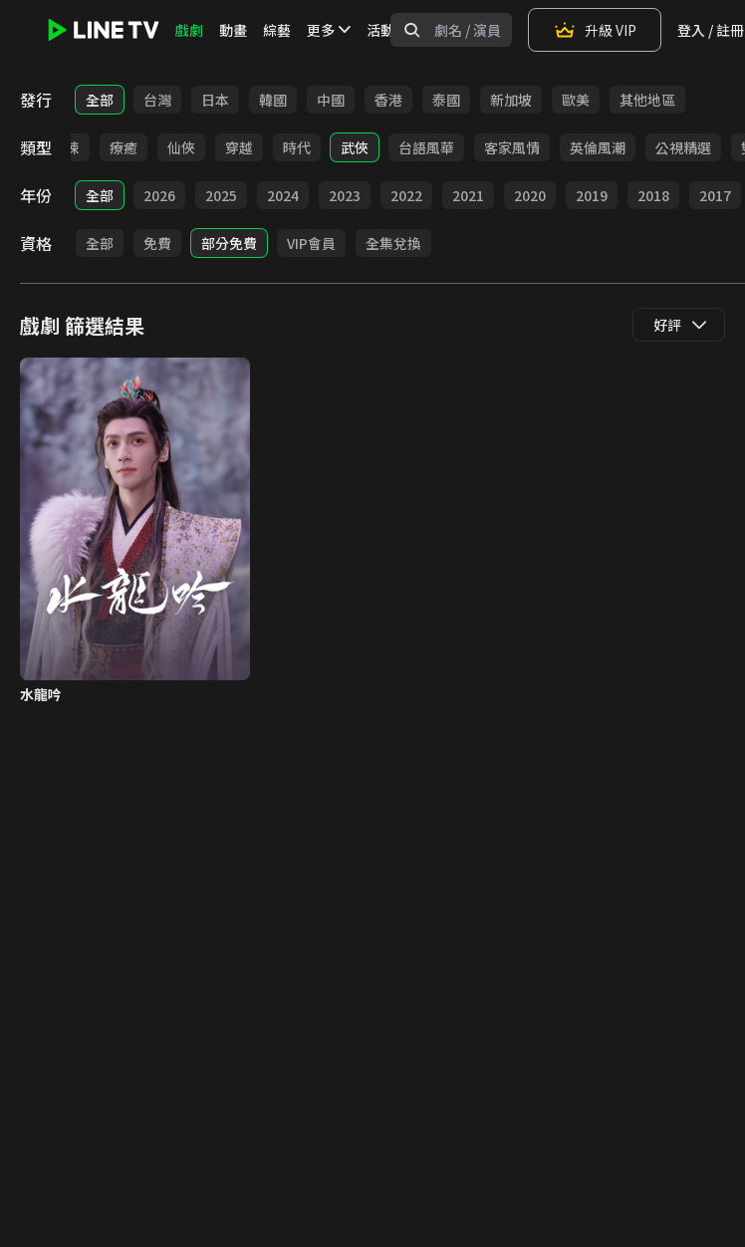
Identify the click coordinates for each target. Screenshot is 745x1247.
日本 (215, 100)
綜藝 (277, 30)
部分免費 (229, 243)
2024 (283, 195)
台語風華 (426, 147)
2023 (345, 195)
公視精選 (683, 147)
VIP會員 (311, 243)
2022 (406, 195)
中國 (331, 100)
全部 (100, 100)
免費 (157, 243)
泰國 (446, 100)
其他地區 (647, 100)
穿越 (239, 147)
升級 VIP (594, 30)
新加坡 (511, 100)
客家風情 (512, 147)
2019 (592, 195)
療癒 (123, 147)
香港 (388, 100)
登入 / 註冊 (710, 30)
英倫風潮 (597, 147)
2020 (530, 195)
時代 (297, 147)
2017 (715, 195)
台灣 (157, 100)
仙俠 (181, 147)
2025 (221, 195)
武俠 (355, 147)
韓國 (273, 100)
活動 (380, 30)
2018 (653, 195)
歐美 (576, 100)
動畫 (233, 30)
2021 (468, 195)
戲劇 (189, 30)
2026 (159, 195)
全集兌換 (393, 243)
